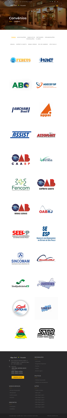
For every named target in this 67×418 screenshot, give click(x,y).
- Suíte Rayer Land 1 (39, 395)
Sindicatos (31, 37)
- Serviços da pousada (14, 390)
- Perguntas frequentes (40, 363)
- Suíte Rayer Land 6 (39, 407)
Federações (30, 39)
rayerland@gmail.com (26, 1)
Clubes (38, 39)
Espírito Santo (21, 44)
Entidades (39, 37)
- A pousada (37, 361)
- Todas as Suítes (39, 390)
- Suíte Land (37, 392)
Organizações (50, 37)
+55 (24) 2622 (13, 1)
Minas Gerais (32, 44)
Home (10, 21)
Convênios (17, 21)
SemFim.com (55, 415)
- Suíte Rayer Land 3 (39, 399)
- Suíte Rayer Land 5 (39, 404)
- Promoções (12, 406)
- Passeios (11, 397)
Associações (21, 37)
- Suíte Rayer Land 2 (39, 397)
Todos (13, 37)
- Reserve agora (39, 370)
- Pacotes (37, 366)
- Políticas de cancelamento (41, 382)
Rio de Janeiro (43, 44)
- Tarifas (37, 368)
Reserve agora (17, 377)
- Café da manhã (13, 395)
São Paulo (52, 44)
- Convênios (12, 409)
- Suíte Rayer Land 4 (39, 402)
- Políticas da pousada (40, 380)
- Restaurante (12, 392)
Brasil (12, 44)
